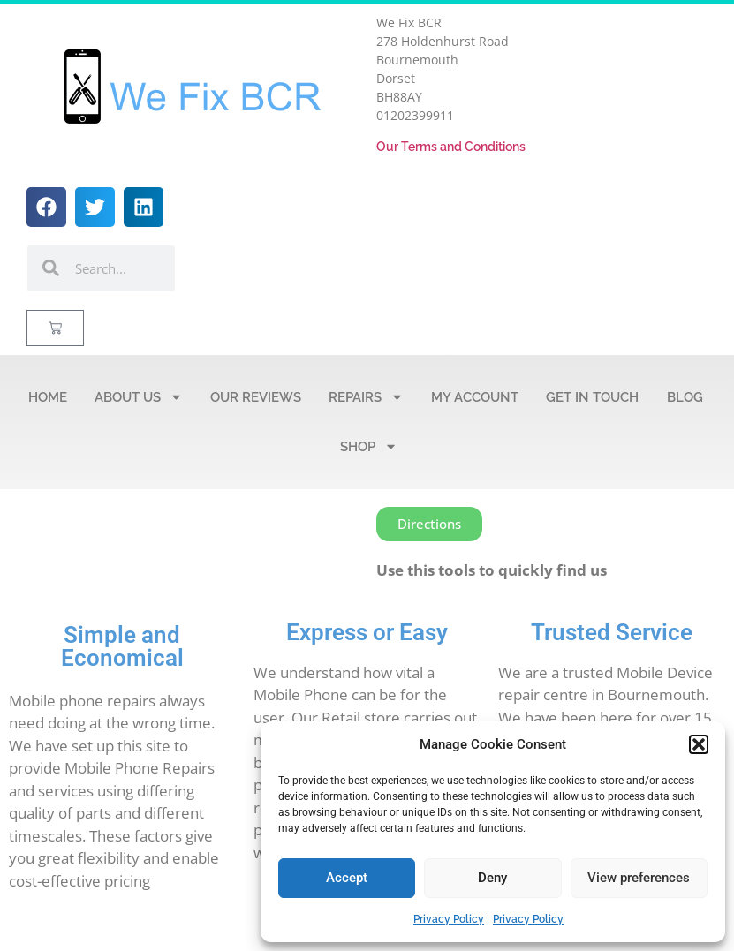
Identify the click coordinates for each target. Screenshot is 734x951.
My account (474, 397)
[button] (699, 744)
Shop (368, 446)
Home (47, 397)
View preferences (638, 878)
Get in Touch (592, 397)
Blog (685, 397)
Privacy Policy (448, 919)
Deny (492, 878)
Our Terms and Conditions (451, 147)
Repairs (366, 396)
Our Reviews (255, 397)
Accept (346, 878)
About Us (139, 396)
